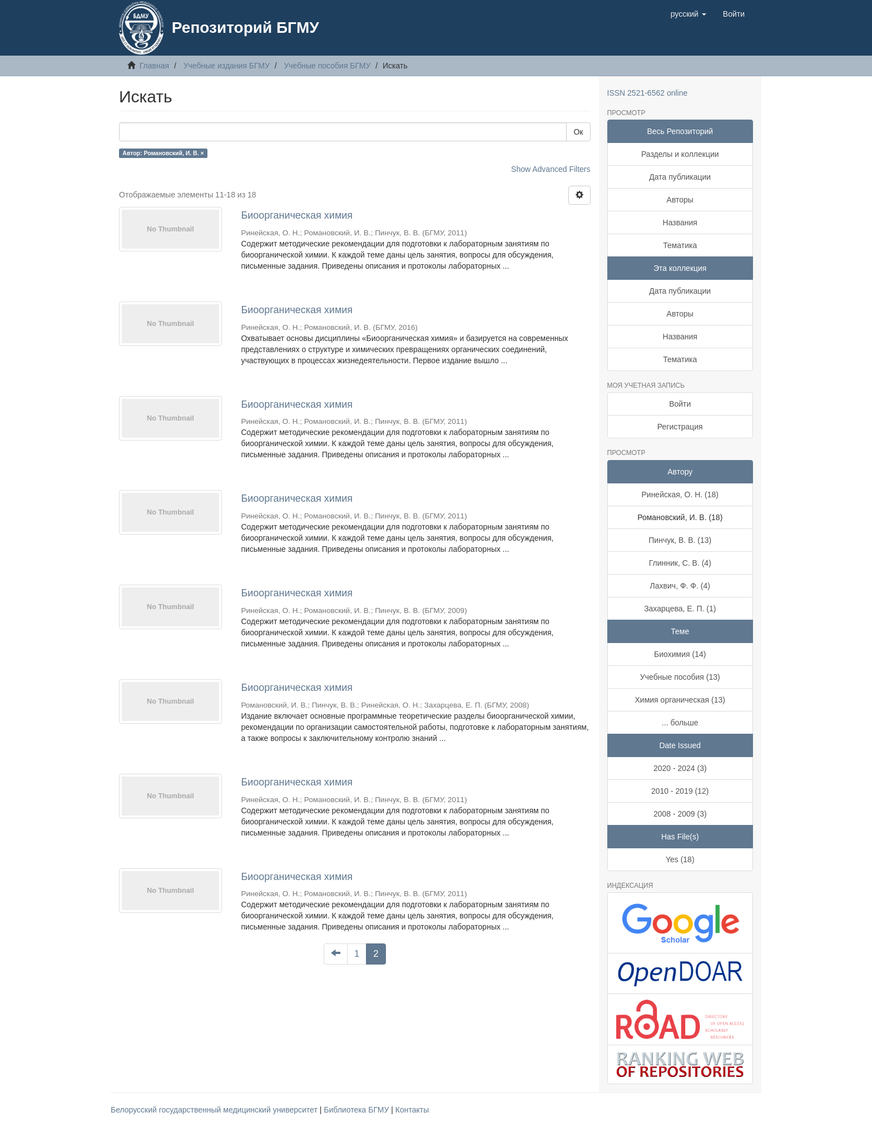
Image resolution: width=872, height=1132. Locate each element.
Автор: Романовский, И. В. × (163, 153)
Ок (578, 131)
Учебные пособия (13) (680, 677)
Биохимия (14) (680, 654)
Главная (154, 65)
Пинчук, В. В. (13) (679, 540)
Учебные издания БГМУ (227, 65)
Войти (680, 403)
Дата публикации (680, 176)
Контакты (412, 1109)
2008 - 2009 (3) (680, 813)
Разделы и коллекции (680, 154)
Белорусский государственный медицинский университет (215, 1109)
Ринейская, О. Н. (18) (680, 494)
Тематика (680, 245)
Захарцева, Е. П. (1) (680, 608)
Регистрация (680, 426)
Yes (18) (680, 859)
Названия (680, 222)
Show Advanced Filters (550, 169)
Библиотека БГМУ (357, 1109)
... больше (680, 722)
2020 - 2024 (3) (680, 768)
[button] (688, 14)
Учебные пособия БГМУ (327, 65)
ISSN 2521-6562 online (647, 92)
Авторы (680, 199)
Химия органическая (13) (680, 699)
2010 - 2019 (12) (680, 791)
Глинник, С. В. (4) (680, 562)
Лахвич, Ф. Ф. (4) (680, 585)
